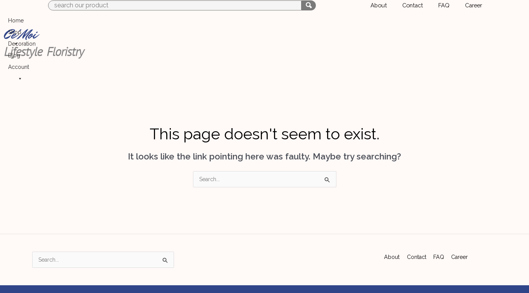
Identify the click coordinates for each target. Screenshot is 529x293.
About (391, 215)
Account (467, 23)
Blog (440, 24)
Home (354, 24)
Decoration (412, 24)
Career (460, 215)
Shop (380, 23)
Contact (416, 215)
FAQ (439, 215)
